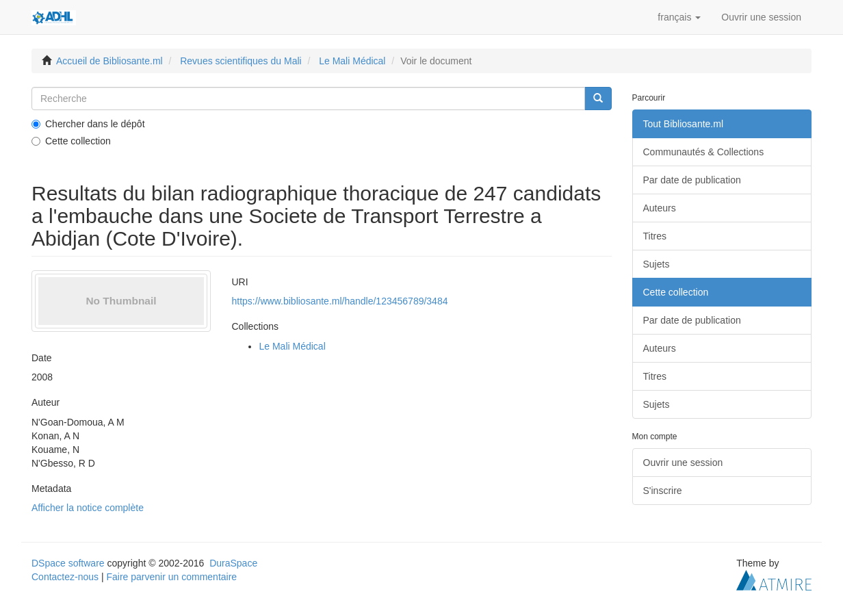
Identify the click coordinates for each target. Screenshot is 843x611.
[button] (679, 17)
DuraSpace (233, 563)
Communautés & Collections (703, 151)
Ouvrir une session (683, 462)
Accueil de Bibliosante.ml (109, 60)
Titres (654, 236)
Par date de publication (692, 179)
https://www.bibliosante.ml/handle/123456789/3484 (339, 301)
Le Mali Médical (352, 60)
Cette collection (71, 140)
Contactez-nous (65, 576)
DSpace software (68, 563)
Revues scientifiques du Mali (240, 60)
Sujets (656, 264)
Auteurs (659, 208)
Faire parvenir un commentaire (171, 576)
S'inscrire (662, 490)
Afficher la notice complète (87, 507)
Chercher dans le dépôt (88, 123)
